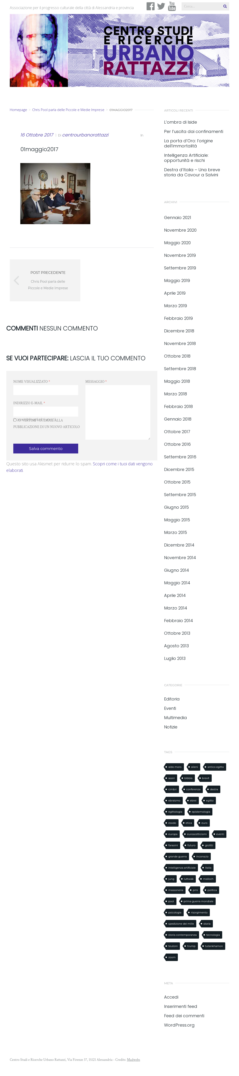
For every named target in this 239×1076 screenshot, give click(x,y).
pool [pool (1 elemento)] (171, 901)
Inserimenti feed (180, 1006)
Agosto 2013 (176, 646)
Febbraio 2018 (178, 406)
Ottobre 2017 (177, 432)
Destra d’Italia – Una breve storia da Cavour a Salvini (192, 172)
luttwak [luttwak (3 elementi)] (189, 879)
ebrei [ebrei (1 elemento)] (193, 800)
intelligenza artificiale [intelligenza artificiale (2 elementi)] (182, 867)
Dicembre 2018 (179, 331)
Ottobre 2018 (177, 356)
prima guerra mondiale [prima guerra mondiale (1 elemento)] (199, 901)
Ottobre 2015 (177, 482)
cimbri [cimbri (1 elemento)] (172, 789)
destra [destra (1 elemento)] (214, 789)
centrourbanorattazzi (85, 135)
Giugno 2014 (176, 570)
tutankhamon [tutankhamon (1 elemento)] (214, 946)
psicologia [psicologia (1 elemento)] (174, 912)
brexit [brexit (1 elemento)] (205, 778)
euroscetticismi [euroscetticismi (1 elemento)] (197, 834)
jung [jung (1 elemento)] (171, 879)
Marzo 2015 (175, 532)
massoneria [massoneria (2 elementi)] (175, 890)
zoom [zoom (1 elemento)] (172, 957)
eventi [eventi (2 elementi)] (220, 834)
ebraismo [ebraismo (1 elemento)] (174, 800)
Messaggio (96, 382)
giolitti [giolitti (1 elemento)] (209, 845)
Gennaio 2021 (177, 217)
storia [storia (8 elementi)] (207, 923)
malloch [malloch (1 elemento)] (208, 879)
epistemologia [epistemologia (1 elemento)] (201, 811)
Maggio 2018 (177, 381)
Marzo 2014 (175, 608)
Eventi (170, 708)
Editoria (172, 699)
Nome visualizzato (31, 382)
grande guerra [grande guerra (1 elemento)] (177, 856)
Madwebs (133, 1060)
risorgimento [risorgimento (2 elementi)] (199, 912)
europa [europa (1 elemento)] (172, 834)
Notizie (170, 727)
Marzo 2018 (175, 394)
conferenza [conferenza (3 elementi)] (193, 789)
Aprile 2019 (175, 293)
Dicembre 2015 (179, 469)
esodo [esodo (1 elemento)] (172, 823)
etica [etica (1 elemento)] (189, 823)
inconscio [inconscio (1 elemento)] (202, 856)
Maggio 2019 (177, 280)
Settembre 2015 (180, 495)
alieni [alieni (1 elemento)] (194, 767)
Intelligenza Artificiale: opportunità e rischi (186, 158)
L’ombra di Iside (180, 122)
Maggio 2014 (177, 583)
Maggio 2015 (177, 520)
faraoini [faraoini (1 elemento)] (173, 845)
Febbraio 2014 (178, 620)
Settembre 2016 (180, 457)
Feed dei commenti (184, 1016)
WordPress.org (179, 1025)
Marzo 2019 (175, 306)
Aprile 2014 (175, 595)
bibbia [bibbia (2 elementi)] (188, 778)
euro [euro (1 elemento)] (204, 823)
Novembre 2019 (180, 255)
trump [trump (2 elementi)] (191, 946)
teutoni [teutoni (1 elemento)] (173, 946)
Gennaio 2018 (177, 419)
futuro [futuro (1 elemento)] (191, 845)
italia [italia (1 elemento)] (208, 867)
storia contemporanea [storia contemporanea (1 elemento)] (182, 935)
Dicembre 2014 (179, 545)
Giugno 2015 (176, 507)
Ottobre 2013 (177, 633)
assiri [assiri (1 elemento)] (171, 778)
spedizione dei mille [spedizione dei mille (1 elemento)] (181, 923)
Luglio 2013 (175, 658)
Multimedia (175, 718)
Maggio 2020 (177, 243)
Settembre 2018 (180, 369)
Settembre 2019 (180, 268)
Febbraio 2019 (178, 318)
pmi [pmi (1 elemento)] (195, 890)
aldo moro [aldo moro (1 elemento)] (174, 767)
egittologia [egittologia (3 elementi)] (175, 811)
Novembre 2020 (180, 230)
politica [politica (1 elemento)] (212, 890)
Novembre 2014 (180, 558)
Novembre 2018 (180, 343)
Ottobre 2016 (177, 444)
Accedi (171, 997)
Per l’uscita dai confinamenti (193, 131)
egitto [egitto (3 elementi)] (210, 800)
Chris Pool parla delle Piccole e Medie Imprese (68, 110)
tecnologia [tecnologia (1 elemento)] (213, 935)
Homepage (18, 110)
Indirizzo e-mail (29, 403)
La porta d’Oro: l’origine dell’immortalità (188, 143)
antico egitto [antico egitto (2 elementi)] (215, 767)
